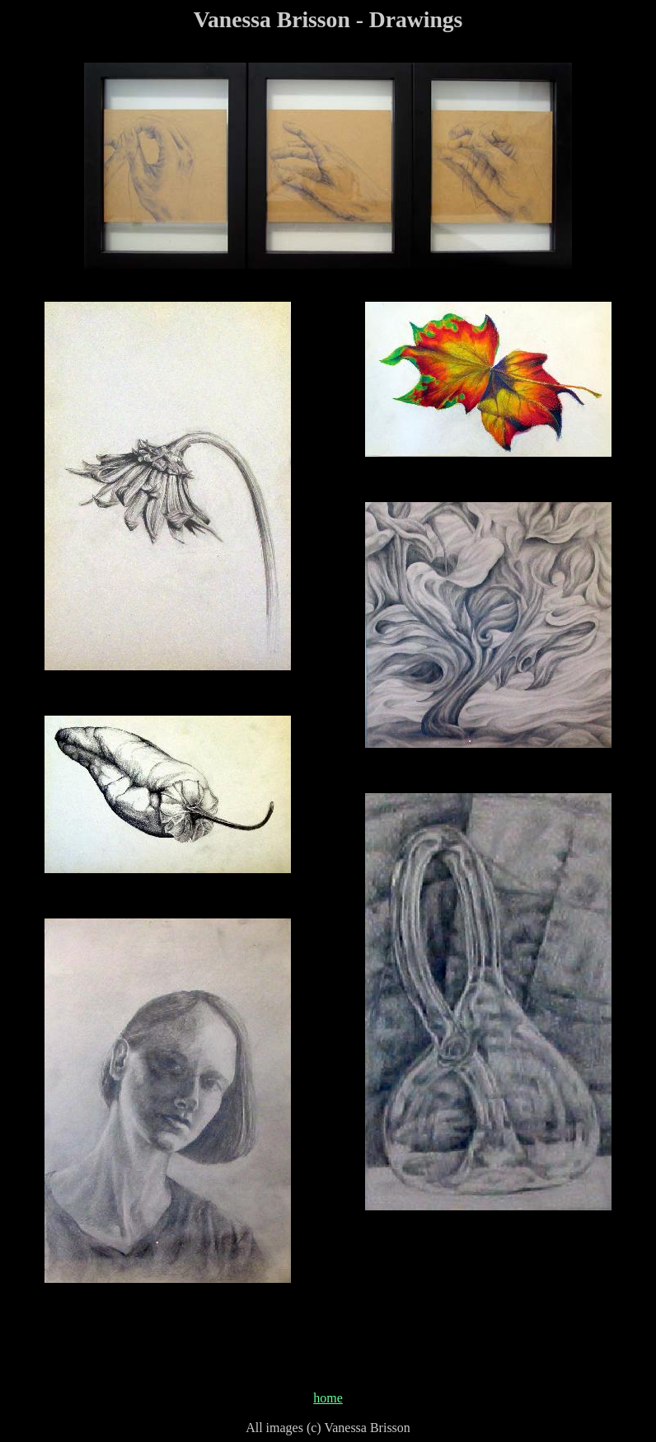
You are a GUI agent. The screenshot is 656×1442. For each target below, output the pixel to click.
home (328, 1398)
